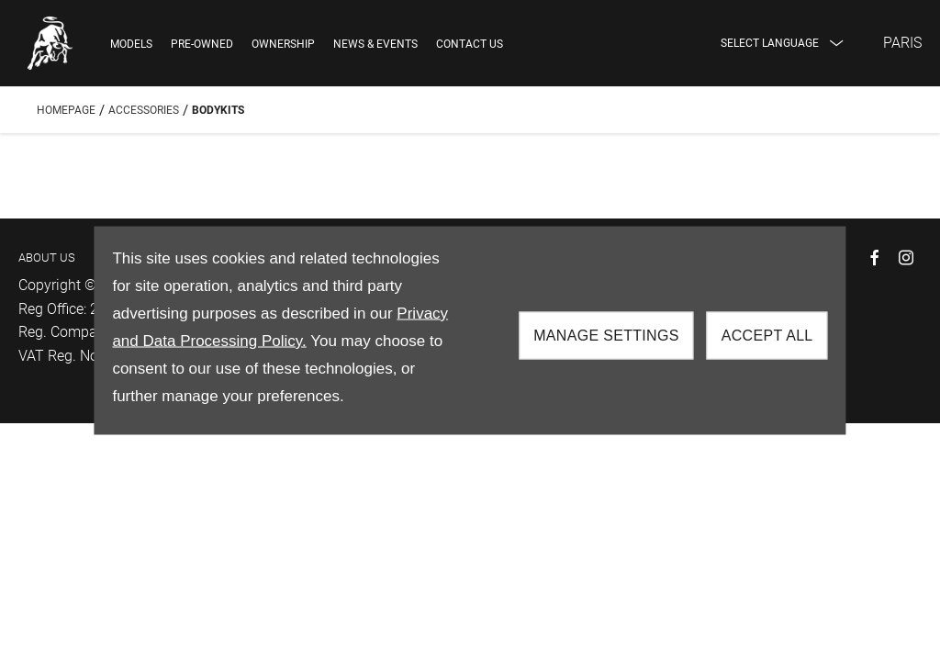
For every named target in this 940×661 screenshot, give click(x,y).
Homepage (66, 110)
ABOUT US (46, 257)
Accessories (143, 110)
